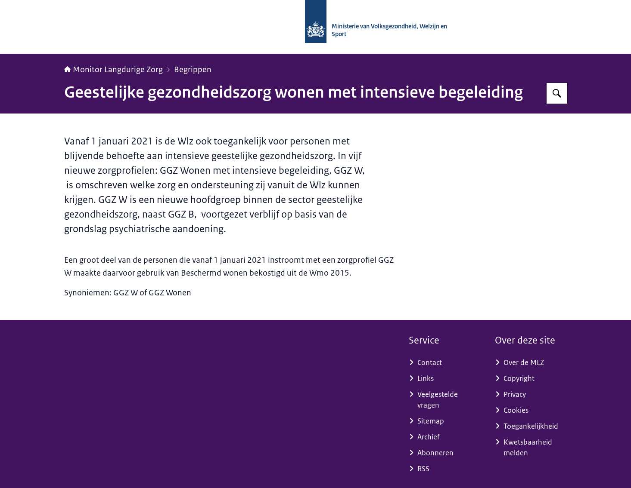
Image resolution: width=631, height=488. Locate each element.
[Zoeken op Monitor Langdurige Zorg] (557, 93)
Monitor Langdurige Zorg (113, 69)
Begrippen (192, 69)
